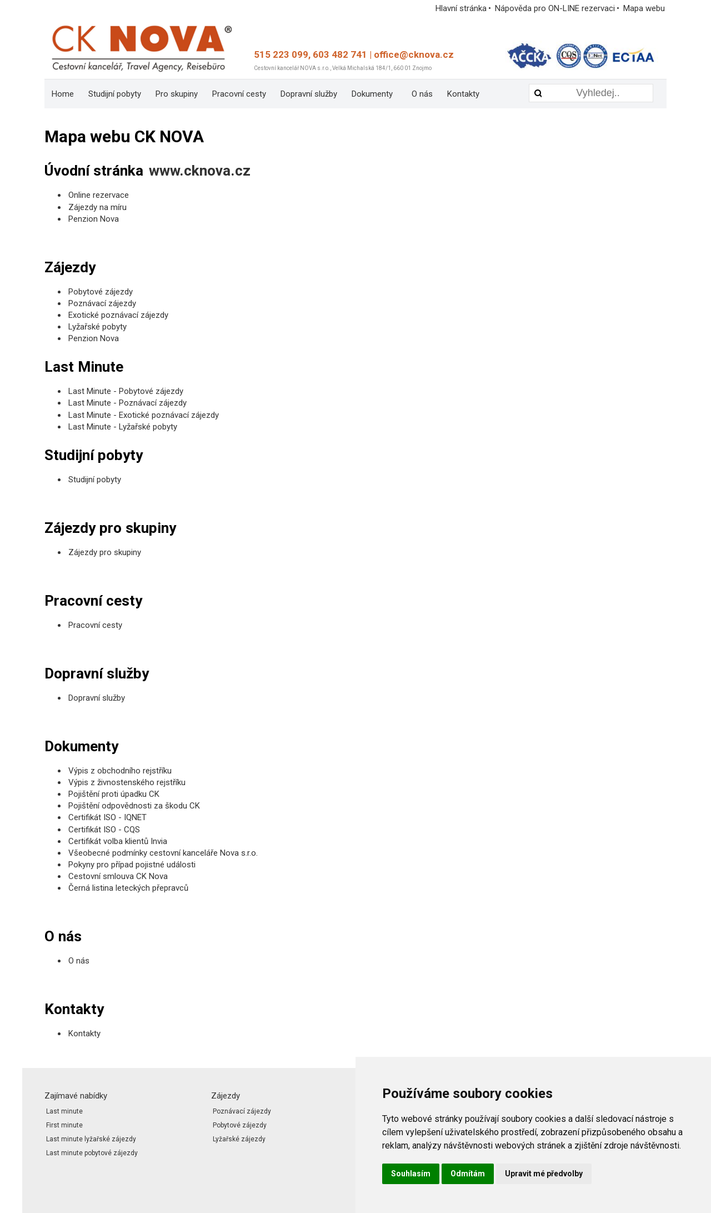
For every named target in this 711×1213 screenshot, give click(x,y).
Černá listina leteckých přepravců (128, 888)
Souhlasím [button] (410, 1173)
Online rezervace (98, 195)
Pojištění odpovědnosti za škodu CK (134, 806)
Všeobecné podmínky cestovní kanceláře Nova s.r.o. (163, 853)
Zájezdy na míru (97, 207)
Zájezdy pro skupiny (104, 552)
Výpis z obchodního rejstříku (120, 771)
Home (63, 94)
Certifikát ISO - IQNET (107, 817)
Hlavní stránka (461, 8)
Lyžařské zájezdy (239, 1139)
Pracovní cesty (239, 94)
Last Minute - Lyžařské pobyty (123, 427)
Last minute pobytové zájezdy (92, 1153)
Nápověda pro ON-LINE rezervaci (555, 8)
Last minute (64, 1111)
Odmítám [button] (467, 1173)
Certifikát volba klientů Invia (117, 841)
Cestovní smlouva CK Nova (118, 876)
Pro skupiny (177, 94)
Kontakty (463, 94)
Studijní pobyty (114, 94)
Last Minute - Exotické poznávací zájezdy (143, 415)
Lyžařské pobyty (97, 327)
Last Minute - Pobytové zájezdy (125, 391)
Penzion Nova (93, 219)
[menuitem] (62, 93)
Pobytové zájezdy (100, 292)
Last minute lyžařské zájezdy (91, 1139)
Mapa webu (644, 8)
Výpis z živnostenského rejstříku (127, 782)
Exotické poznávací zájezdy (118, 315)
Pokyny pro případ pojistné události (132, 865)
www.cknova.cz (200, 170)
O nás (422, 94)
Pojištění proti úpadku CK (113, 794)
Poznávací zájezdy (102, 303)
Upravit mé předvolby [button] (544, 1173)
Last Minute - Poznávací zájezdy (127, 403)
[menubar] (277, 93)
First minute (64, 1125)
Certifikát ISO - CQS (104, 830)
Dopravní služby (309, 94)
